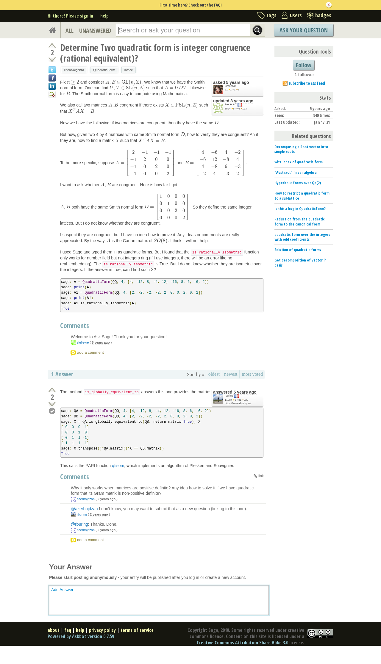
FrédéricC (231, 104)
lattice (128, 70)
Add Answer (62, 589)
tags (271, 15)
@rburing (79, 524)
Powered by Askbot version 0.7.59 (81, 636)
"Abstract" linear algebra (295, 172)
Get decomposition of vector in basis (300, 262)
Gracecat (230, 85)
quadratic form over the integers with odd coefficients (302, 237)
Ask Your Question (303, 30)
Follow (303, 65)
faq (67, 630)
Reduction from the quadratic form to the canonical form (299, 221)
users (296, 15)
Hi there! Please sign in (70, 15)
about (54, 630)
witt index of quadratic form (298, 162)
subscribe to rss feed (306, 83)
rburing (229, 395)
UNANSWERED (95, 30)
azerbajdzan (86, 499)
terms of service (137, 630)
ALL (69, 30)
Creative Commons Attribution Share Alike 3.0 (242, 642)
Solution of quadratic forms (297, 249)
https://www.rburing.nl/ (238, 403)
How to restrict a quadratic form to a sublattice (302, 195)
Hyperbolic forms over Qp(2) (297, 182)
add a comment (90, 352)
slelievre (83, 342)
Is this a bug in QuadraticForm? (300, 208)
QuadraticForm (104, 70)
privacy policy (102, 630)
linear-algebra (74, 70)
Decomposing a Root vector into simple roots (301, 149)
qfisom (118, 465)
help (104, 15)
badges (323, 15)
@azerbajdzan (84, 508)
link (261, 476)
